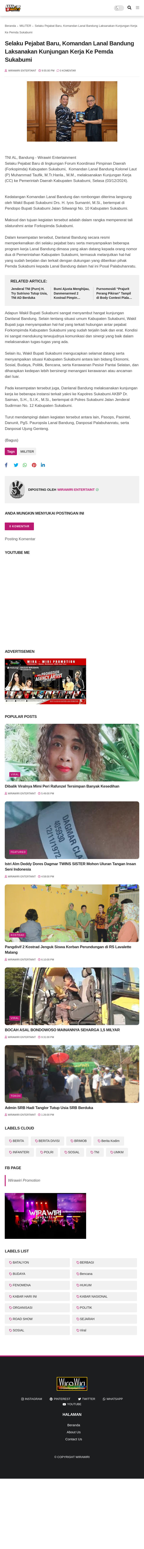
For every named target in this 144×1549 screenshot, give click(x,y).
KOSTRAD (17, 933)
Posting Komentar (20, 537)
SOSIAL (74, 1150)
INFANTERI (21, 1150)
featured (18, 850)
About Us (74, 1431)
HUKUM (86, 1283)
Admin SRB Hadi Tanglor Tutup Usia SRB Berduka (49, 1106)
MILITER (25, 25)
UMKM (119, 1150)
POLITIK (86, 1306)
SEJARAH (87, 1317)
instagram (33, 1397)
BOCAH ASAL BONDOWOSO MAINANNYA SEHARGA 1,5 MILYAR (62, 1028)
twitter (88, 1397)
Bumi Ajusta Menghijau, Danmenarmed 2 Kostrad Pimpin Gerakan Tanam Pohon (72, 293)
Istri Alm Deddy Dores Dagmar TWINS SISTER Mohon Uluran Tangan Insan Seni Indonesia (70, 865)
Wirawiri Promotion (24, 1179)
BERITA (18, 1139)
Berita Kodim (110, 1139)
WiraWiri (83, 1455)
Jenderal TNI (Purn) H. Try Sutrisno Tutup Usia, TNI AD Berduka (29, 293)
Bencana (86, 1272)
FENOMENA (22, 1283)
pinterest (62, 1397)
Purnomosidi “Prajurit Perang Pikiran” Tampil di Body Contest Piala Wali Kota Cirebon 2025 (113, 293)
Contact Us (73, 1438)
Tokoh (16, 1094)
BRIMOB (80, 1139)
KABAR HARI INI (25, 1295)
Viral (15, 772)
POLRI (48, 1150)
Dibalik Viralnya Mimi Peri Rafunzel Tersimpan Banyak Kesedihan (62, 785)
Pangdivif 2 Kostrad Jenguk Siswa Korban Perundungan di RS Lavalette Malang (68, 948)
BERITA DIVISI (49, 1139)
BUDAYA (19, 1272)
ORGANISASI (22, 1306)
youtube (74, 1402)
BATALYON (21, 1261)
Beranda (10, 25)
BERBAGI (87, 1261)
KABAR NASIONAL (94, 1295)
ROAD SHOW (23, 1317)
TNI (96, 1150)
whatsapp (114, 1397)
